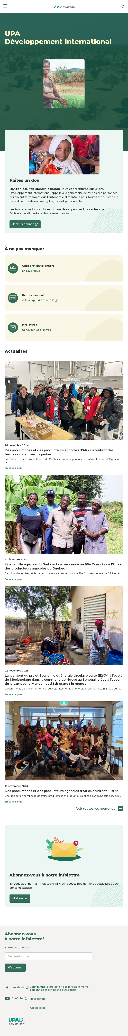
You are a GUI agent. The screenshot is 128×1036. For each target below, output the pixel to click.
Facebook (17, 987)
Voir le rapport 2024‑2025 (40, 300)
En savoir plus (31, 270)
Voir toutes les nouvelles (99, 808)
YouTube (17, 998)
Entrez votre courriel (48, 959)
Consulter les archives (36, 329)
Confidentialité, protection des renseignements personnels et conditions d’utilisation (59, 988)
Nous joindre (38, 998)
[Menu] (5, 6)
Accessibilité (37, 1007)
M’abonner (20, 898)
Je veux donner (25, 225)
